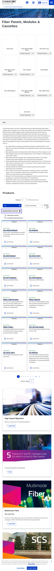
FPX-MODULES (33, 352)
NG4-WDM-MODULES (35, 277)
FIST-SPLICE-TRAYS (9, 352)
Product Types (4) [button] (25, 53)
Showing (18, 199)
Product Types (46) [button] (25, 115)
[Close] (51, 561)
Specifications (10, 242)
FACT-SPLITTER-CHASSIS (36, 327)
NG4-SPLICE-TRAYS (35, 256)
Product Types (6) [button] (42, 53)
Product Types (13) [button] (25, 95)
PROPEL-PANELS (8, 327)
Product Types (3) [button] (25, 74)
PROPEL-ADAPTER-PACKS (10, 299)
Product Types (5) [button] (42, 95)
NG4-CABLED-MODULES (10, 230)
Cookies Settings (20, 568)
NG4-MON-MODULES (9, 256)
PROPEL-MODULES (34, 299)
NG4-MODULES (33, 230)
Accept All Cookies (32, 568)
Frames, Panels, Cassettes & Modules (13, 7)
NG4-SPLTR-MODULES (9, 277)
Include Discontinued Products (15, 218)
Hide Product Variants (13, 215)
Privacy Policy (31, 564)
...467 (35, 376)
